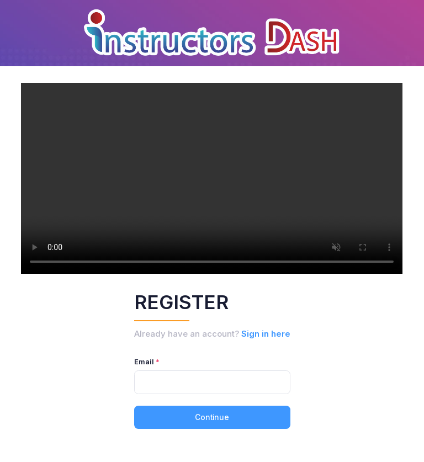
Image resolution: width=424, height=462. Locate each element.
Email (144, 362)
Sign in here (265, 333)
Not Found (211, 178)
